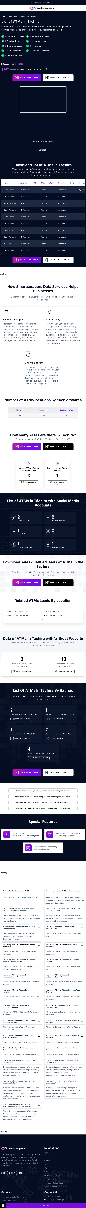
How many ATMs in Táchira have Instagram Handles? (59, 947)
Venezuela (25, 17)
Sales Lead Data (8, 1172)
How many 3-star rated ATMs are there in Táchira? (62, 1007)
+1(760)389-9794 (54, 1167)
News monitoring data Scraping (15, 1183)
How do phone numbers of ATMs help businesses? (61, 1053)
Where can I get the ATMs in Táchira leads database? (63, 863)
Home (47, 1124)
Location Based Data (53, 1154)
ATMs (3, 17)
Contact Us (53, 2)
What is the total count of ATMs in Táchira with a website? (63, 977)
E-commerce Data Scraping (13, 1175)
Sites (46, 1139)
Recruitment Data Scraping (13, 1179)
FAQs (46, 1128)
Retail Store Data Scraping (12, 1187)
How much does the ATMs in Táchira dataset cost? (60, 899)
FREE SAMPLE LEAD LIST (58, 77)
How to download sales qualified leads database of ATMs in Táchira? (18, 881)
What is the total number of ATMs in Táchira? (17, 863)
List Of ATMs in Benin (54, 602)
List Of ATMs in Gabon (54, 598)
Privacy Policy (50, 1150)
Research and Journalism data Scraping (18, 1190)
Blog (46, 1135)
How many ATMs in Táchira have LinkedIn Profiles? (63, 932)
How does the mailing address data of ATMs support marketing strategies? (18, 1076)
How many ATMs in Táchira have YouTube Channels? (63, 962)
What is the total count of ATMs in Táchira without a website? (19, 992)
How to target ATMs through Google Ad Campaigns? (62, 1032)
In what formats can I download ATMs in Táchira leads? (19, 899)
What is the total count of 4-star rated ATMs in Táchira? (18, 1007)
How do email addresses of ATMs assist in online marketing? (20, 1053)
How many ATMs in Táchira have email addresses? (61, 917)
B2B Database (50, 1158)
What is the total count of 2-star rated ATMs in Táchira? (18, 1020)
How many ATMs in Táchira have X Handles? (17, 962)
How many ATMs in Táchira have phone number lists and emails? (19, 932)
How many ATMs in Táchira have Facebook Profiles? (16, 947)
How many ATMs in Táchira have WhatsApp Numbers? (16, 977)
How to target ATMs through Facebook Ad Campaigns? (20, 1032)
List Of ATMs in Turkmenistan (18, 602)
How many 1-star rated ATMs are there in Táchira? (62, 1020)
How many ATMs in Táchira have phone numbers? (19, 917)
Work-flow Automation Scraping (15, 1194)
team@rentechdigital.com (57, 1170)
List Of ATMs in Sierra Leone (17, 598)
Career (47, 1131)
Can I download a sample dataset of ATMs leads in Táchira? (63, 881)
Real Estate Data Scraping (12, 1168)
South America (13, 17)
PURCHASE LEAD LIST (26, 77)
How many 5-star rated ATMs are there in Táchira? (62, 992)
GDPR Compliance (52, 1146)
